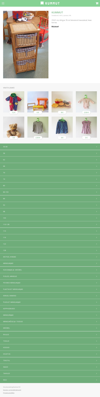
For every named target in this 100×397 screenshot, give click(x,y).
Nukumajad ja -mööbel (12, 270)
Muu (5, 380)
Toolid (6, 341)
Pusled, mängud (10, 276)
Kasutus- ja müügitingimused (12, 390)
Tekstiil (6, 360)
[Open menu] (3, 3)
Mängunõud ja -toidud (13, 321)
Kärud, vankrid (9, 296)
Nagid (5, 367)
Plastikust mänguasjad (13, 289)
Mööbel (6, 328)
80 (4, 185)
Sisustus (6, 354)
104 (4, 218)
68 (4, 166)
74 (4, 179)
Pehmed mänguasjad (11, 283)
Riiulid (6, 334)
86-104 (5, 192)
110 (4, 231)
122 (4, 244)
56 (4, 153)
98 (4, 211)
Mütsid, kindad (9, 257)
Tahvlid (6, 373)
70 (4, 173)
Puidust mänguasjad (12, 302)
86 (4, 198)
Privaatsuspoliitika (8, 393)
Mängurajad (8, 315)
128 (4, 250)
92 (4, 205)
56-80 (5, 147)
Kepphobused (9, 308)
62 (4, 160)
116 (4, 237)
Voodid (6, 347)
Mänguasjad (8, 263)
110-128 (6, 224)
